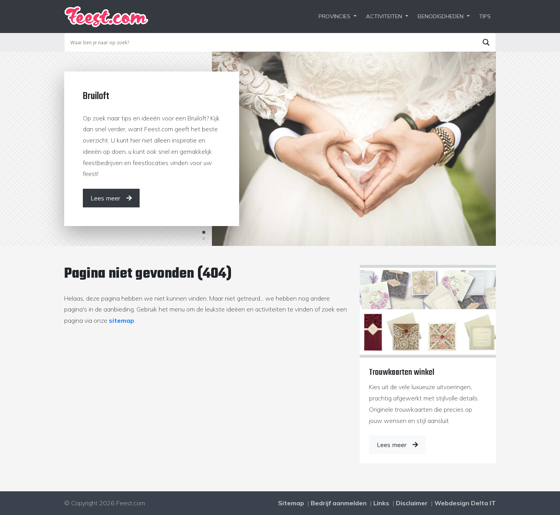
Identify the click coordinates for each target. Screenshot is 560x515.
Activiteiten (384, 16)
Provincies (334, 16)
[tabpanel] (280, 149)
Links (381, 503)
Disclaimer (412, 503)
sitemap (121, 320)
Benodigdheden (441, 16)
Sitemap (291, 503)
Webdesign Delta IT (465, 503)
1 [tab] (203, 232)
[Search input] (272, 42)
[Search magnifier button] (486, 42)
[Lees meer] (111, 198)
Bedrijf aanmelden (339, 503)
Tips (485, 16)
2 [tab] (203, 238)
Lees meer (397, 445)
